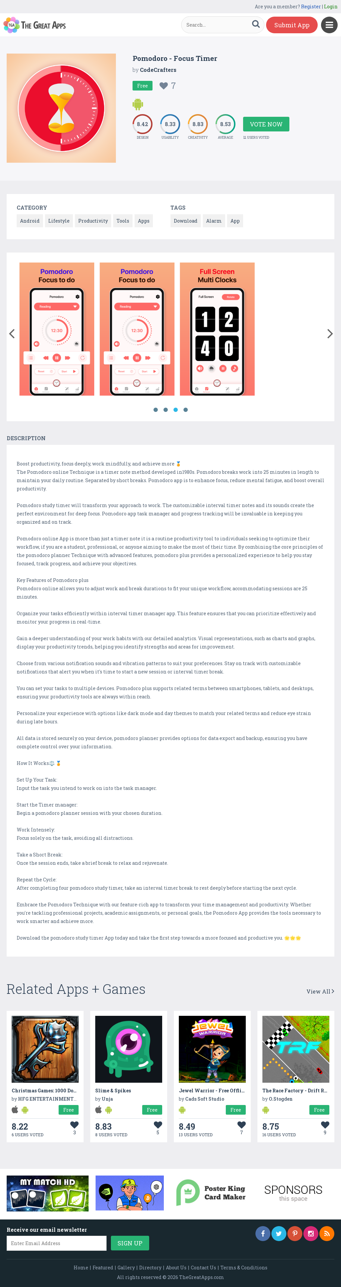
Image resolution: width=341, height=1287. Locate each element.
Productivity (93, 221)
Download (185, 221)
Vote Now (266, 124)
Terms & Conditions (243, 1267)
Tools (123, 221)
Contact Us (203, 1267)
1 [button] (155, 410)
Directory (150, 1267)
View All (320, 991)
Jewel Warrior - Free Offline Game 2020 (226, 1090)
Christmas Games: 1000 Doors (46, 1090)
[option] (57, 330)
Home (81, 1267)
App (235, 221)
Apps (144, 221)
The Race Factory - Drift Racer (298, 1090)
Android (30, 221)
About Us (176, 1267)
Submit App (291, 25)
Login (331, 6)
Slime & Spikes (113, 1090)
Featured (103, 1267)
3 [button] (175, 410)
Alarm (214, 221)
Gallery (126, 1267)
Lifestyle (59, 221)
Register (311, 6)
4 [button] (185, 410)
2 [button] (165, 410)
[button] (11, 332)
